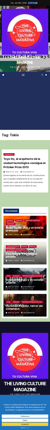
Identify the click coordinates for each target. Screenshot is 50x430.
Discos (24, 246)
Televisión (10, 224)
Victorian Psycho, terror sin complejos (24, 307)
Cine (8, 276)
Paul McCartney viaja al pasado (21, 255)
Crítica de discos (13, 246)
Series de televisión (32, 220)
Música (32, 246)
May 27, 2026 (13, 287)
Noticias (19, 220)
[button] (42, 75)
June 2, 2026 (13, 260)
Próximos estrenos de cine (32, 276)
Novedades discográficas (16, 250)
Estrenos (10, 220)
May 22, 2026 (14, 313)
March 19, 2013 (12, 172)
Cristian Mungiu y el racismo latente (25, 281)
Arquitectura (9, 154)
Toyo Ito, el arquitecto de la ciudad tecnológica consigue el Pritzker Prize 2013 (24, 163)
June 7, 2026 (13, 234)
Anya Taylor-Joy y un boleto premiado (24, 229)
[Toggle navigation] (23, 74)
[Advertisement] (25, 104)
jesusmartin (27, 172)
